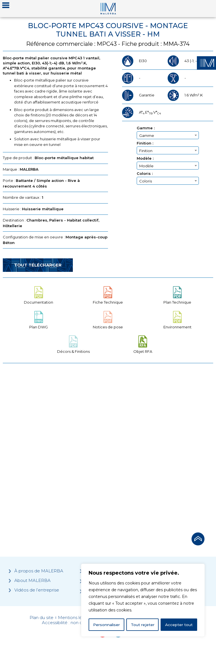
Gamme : (146, 128)
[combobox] (168, 135)
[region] (143, 600)
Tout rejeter (143, 624)
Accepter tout (179, 624)
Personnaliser (107, 624)
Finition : (145, 143)
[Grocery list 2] (161, 446)
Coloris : (145, 173)
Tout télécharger (38, 265)
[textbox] (168, 135)
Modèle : (145, 158)
